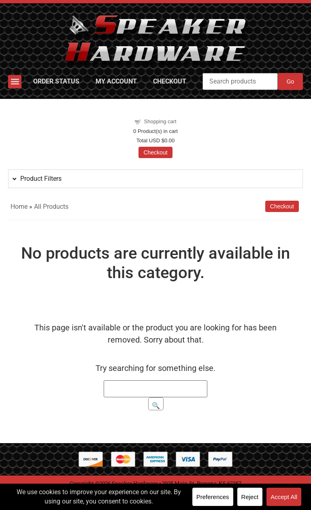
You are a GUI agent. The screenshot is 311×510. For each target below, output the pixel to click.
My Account (116, 81)
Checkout (169, 81)
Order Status (56, 81)
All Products (51, 206)
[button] (14, 81)
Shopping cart (160, 121)
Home (19, 206)
